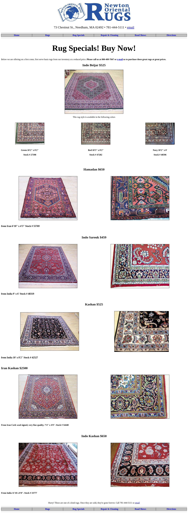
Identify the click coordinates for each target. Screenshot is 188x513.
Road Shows (140, 35)
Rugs (47, 35)
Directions (171, 35)
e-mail (120, 59)
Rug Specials (79, 35)
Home (16, 35)
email (130, 27)
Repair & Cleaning (109, 35)
